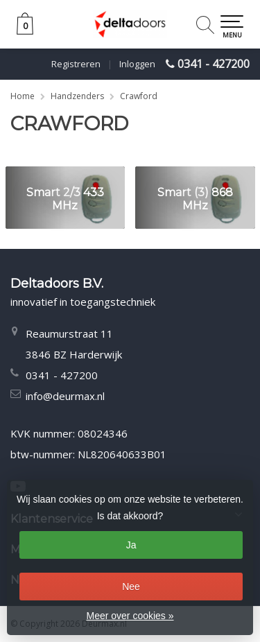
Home (22, 96)
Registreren (76, 64)
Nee (131, 586)
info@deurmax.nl (65, 396)
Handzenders (77, 96)
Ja (131, 544)
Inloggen (137, 64)
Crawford (138, 96)
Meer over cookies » (129, 615)
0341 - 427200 (213, 63)
